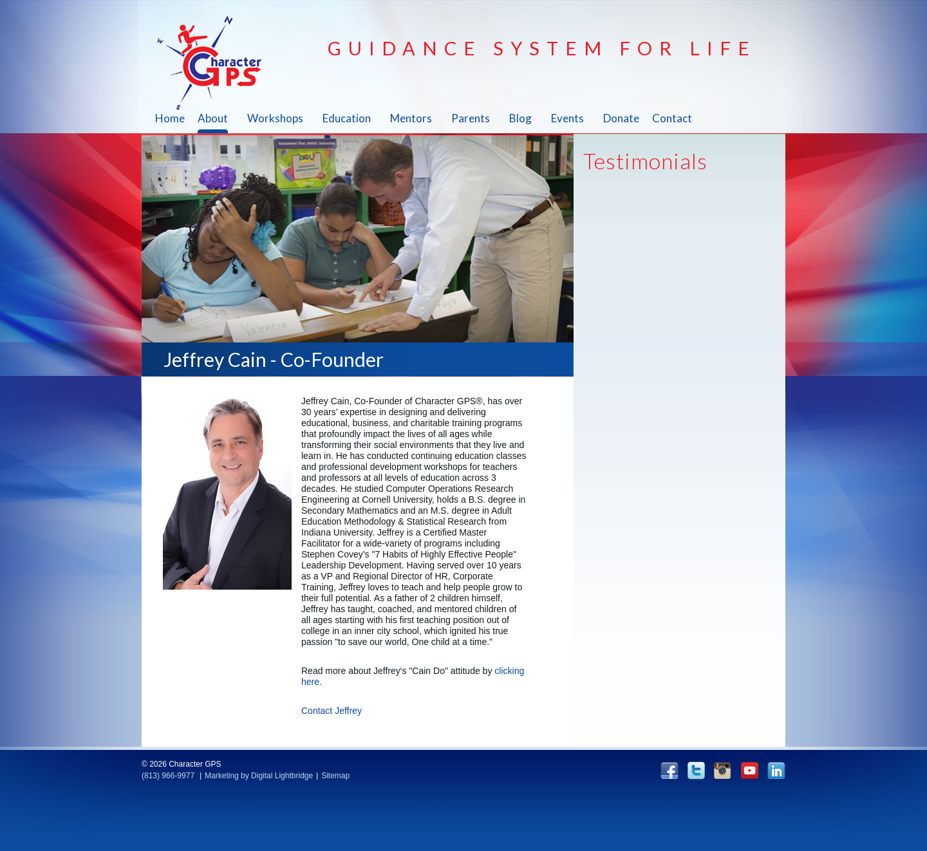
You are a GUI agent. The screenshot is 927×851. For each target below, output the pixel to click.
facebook (669, 770)
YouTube (749, 770)
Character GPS (216, 62)
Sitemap (335, 775)
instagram (722, 771)
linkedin (776, 770)
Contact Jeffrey (331, 711)
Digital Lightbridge (282, 775)
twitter (696, 771)
